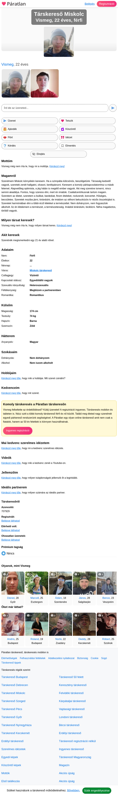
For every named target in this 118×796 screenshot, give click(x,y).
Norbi (58, 639)
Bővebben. (73, 790)
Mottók (5, 773)
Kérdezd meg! (57, 166)
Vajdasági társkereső (72, 709)
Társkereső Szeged (13, 701)
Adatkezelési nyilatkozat (61, 658)
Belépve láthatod (10, 520)
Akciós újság (67, 773)
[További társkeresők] (111, 587)
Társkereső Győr (11, 717)
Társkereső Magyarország (75, 757)
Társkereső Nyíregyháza (16, 725)
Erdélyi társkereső (12, 741)
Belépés (90, 3)
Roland (35, 639)
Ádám (58, 597)
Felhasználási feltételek (32, 658)
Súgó (104, 658)
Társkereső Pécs (11, 709)
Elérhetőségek (9, 658)
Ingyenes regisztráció (17, 430)
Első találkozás (10, 781)
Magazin (64, 765)
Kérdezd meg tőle (11, 378)
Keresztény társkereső (73, 685)
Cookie (94, 658)
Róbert (106, 639)
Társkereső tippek (11, 662)
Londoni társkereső (71, 717)
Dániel (11, 597)
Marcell (34, 597)
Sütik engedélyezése (97, 790)
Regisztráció (106, 3)
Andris (11, 639)
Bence (106, 597)
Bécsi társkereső (69, 725)
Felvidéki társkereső (71, 693)
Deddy (82, 639)
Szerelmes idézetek (13, 749)
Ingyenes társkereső (71, 749)
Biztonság (82, 658)
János (82, 597)
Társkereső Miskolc (13, 693)
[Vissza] (6, 587)
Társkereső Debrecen (14, 685)
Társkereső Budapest (14, 677)
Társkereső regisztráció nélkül (77, 741)
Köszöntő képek (11, 765)
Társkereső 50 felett (71, 677)
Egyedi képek (9, 757)
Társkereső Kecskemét (15, 733)
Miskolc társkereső (41, 270)
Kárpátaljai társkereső (72, 701)
